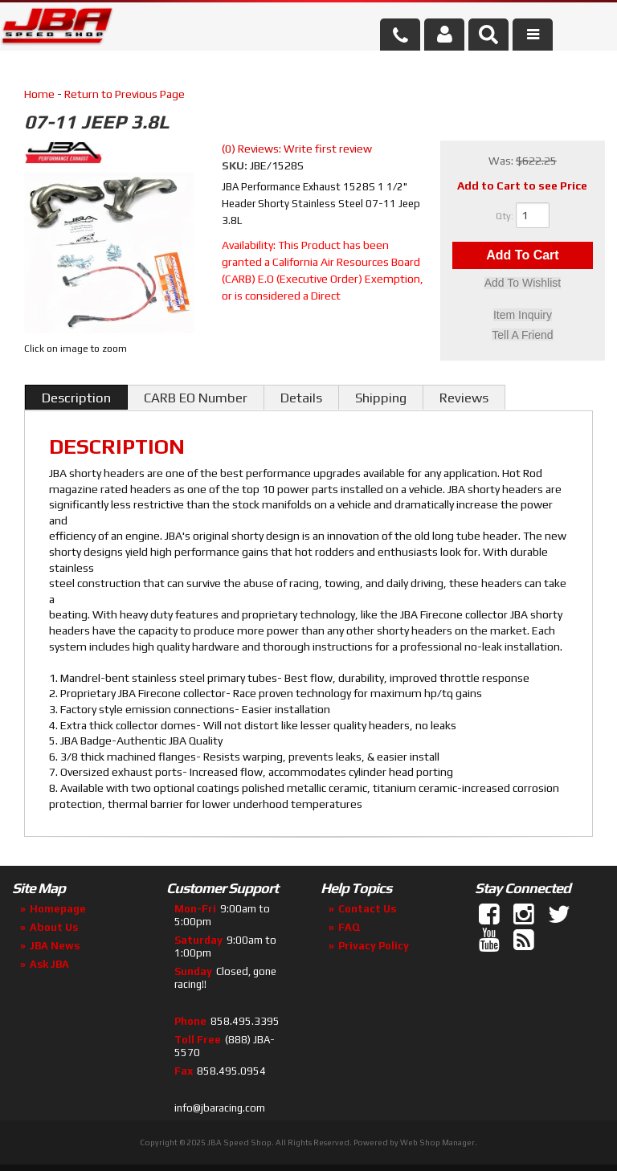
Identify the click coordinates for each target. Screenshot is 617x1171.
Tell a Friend (522, 335)
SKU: (236, 165)
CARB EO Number (195, 398)
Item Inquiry (522, 315)
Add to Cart (522, 256)
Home (39, 94)
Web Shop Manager (437, 1142)
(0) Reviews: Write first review (297, 148)
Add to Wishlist (522, 284)
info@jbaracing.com (219, 1108)
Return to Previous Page (124, 94)
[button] (488, 34)
